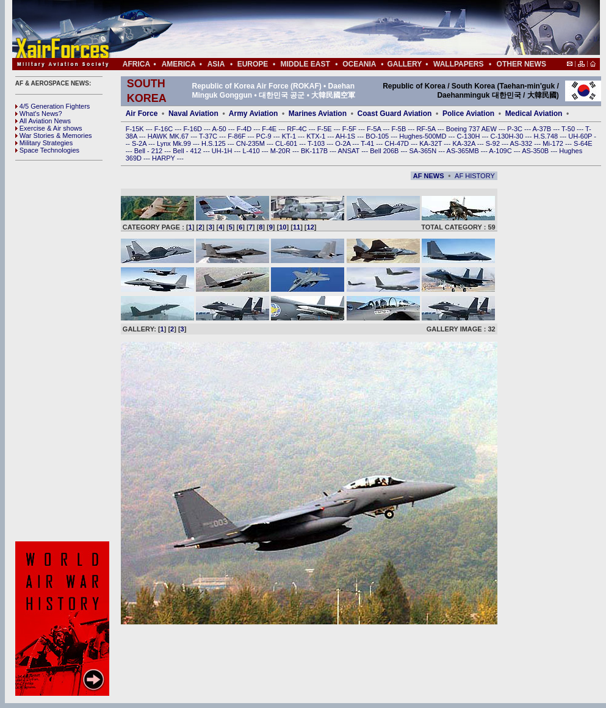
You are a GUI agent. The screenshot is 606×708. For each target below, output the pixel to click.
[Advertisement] (342, 29)
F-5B (399, 128)
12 (310, 227)
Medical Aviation (534, 113)
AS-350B (536, 150)
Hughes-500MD (423, 136)
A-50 (220, 128)
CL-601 (287, 143)
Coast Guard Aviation (395, 113)
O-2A (343, 143)
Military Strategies (44, 142)
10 (282, 227)
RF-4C (297, 128)
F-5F (350, 128)
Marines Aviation (318, 113)
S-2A (140, 143)
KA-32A (464, 143)
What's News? (38, 113)
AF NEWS (428, 175)
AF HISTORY (475, 175)
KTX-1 (316, 136)
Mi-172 (554, 143)
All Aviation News (43, 121)
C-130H (469, 136)
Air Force (142, 113)
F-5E (325, 128)
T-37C (209, 136)
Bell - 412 (188, 150)
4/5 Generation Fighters (53, 106)
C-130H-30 (508, 136)
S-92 (494, 143)
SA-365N (423, 150)
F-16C (164, 128)
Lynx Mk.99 (175, 143)
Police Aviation (468, 113)
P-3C (515, 128)
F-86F (237, 136)
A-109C (501, 150)
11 (296, 227)
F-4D (245, 128)
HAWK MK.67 (169, 136)
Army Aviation (253, 113)
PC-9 (264, 136)
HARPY (164, 158)
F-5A (375, 128)
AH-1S (346, 136)
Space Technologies (47, 150)
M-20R (281, 150)
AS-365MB (464, 150)
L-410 (252, 150)
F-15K (136, 128)
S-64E (583, 143)
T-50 (569, 128)
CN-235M (251, 143)
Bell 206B (385, 150)
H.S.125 (214, 143)
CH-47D (397, 143)
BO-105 (378, 136)
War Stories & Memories (53, 135)
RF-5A (426, 128)
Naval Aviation (193, 113)
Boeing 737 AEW (472, 128)
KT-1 (290, 136)
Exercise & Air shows (48, 128)
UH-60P (581, 136)
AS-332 (522, 143)
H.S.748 (546, 136)
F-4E (270, 128)
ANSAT (349, 150)
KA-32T (431, 143)
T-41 (368, 143)
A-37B (543, 128)
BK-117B (315, 150)
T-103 (317, 143)
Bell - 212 (149, 150)
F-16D (193, 128)
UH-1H (223, 150)
